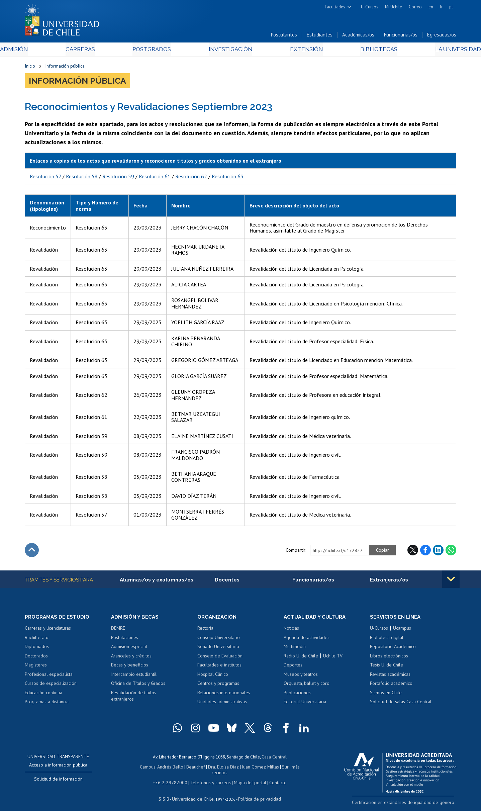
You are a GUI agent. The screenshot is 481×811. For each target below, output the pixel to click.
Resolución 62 (191, 177)
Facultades (335, 7)
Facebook (425, 551)
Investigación (230, 50)
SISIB (167, 793)
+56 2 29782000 (173, 777)
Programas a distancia (47, 704)
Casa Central (274, 758)
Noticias (291, 630)
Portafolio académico (391, 685)
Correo (415, 7)
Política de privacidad (257, 793)
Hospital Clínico (212, 676)
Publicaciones (297, 695)
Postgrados (160, 50)
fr (441, 7)
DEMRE (118, 630)
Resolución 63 (228, 177)
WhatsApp (451, 551)
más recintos (292, 768)
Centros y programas (218, 685)
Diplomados (37, 648)
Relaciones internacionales (223, 695)
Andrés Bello (164, 768)
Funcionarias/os (400, 36)
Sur (274, 768)
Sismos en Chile (386, 695)
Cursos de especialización (51, 685)
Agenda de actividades (306, 639)
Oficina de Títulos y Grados (138, 685)
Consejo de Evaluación (220, 658)
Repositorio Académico (393, 648)
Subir (32, 551)
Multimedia (295, 648)
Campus (143, 768)
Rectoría (205, 630)
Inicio (30, 67)
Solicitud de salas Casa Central (400, 704)
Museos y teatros (301, 676)
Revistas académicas (390, 676)
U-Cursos (369, 7)
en (430, 7)
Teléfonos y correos (209, 777)
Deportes (293, 667)
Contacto (273, 777)
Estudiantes (319, 36)
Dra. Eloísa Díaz (215, 768)
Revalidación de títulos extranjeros (133, 698)
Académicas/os (358, 36)
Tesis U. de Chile (386, 667)
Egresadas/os (441, 36)
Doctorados (36, 658)
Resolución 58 (82, 177)
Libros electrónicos (389, 658)
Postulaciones (124, 639)
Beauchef (188, 768)
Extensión (297, 50)
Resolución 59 (118, 177)
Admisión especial (129, 648)
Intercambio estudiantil (134, 676)
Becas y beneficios (129, 667)
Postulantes (284, 36)
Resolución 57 (45, 177)
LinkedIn (438, 551)
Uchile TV (333, 658)
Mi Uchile (393, 7)
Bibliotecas (360, 50)
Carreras (97, 50)
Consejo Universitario (218, 639)
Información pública (65, 67)
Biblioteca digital (386, 639)
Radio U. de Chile (301, 658)
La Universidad (431, 50)
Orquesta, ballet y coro (306, 685)
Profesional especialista (49, 676)
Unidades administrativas (222, 704)
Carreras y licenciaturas (48, 630)
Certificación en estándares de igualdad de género (409, 804)
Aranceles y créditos (131, 658)
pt (451, 7)
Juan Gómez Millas (250, 768)
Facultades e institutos (219, 667)
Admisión (40, 50)
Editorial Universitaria (305, 704)
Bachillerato (37, 639)
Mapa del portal (246, 777)
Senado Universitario (218, 648)
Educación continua (43, 695)
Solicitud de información (58, 781)
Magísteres (36, 667)
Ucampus (402, 630)
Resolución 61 (155, 177)
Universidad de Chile (194, 793)
